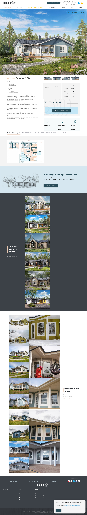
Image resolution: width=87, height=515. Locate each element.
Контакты (81, 7)
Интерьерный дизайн (39, 498)
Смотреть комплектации (51, 105)
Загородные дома (39, 492)
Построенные (52, 7)
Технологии (19, 7)
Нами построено (22, 494)
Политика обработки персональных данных (12, 503)
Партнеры (5, 500)
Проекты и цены (7, 7)
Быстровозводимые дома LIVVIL (35, 7)
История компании (6, 494)
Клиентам (63, 7)
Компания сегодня (6, 496)
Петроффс (51, 512)
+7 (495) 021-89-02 (70, 1)
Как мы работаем (6, 492)
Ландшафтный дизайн (39, 496)
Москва (17, 2)
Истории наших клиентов (24, 500)
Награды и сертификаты (8, 498)
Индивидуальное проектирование (42, 494)
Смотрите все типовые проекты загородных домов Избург (12, 257)
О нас (72, 7)
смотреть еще (66, 398)
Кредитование (22, 492)
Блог (20, 496)
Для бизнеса (21, 498)
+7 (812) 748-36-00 (68, 2)
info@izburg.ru (53, 481)
